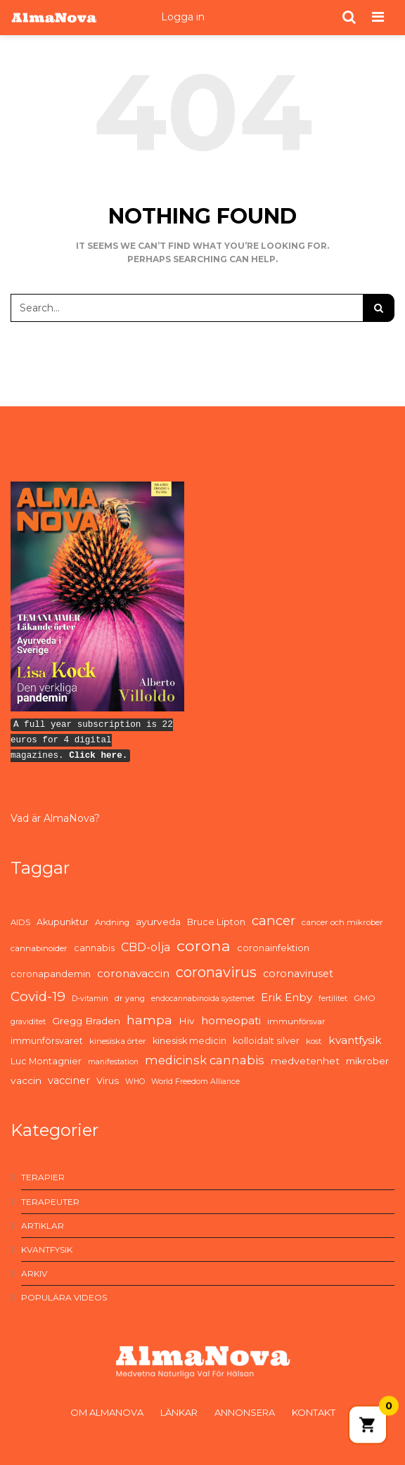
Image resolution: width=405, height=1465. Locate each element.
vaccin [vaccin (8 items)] (26, 1080)
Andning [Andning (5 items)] (112, 922)
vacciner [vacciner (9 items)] (69, 1080)
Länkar (179, 1412)
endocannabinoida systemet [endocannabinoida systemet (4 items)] (203, 998)
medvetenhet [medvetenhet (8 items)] (305, 1060)
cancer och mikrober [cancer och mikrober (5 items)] (342, 922)
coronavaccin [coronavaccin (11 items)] (133, 973)
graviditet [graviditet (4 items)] (28, 1021)
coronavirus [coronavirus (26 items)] (216, 972)
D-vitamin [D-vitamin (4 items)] (90, 998)
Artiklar (42, 1225)
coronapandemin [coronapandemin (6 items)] (51, 974)
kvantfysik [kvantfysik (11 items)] (355, 1040)
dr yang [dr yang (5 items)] (130, 998)
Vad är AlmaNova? (55, 818)
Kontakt (313, 1412)
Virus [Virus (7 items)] (107, 1080)
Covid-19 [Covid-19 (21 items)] (38, 996)
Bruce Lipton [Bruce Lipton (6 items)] (216, 922)
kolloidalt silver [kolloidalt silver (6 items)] (266, 1040)
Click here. (98, 756)
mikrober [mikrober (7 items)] (367, 1060)
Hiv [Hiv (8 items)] (187, 1020)
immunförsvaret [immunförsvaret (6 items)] (47, 1040)
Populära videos (64, 1297)
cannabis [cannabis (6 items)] (94, 948)
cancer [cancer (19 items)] (273, 920)
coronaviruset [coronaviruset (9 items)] (298, 973)
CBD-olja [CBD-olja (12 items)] (145, 947)
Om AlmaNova (106, 1412)
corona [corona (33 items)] (203, 945)
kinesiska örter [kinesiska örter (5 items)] (117, 1041)
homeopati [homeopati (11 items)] (231, 1020)
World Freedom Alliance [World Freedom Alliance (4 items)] (195, 1081)
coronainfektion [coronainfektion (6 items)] (273, 948)
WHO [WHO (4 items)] (135, 1081)
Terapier (43, 1177)
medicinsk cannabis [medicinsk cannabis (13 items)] (204, 1060)
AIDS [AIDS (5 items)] (20, 922)
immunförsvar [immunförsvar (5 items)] (296, 1021)
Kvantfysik (46, 1249)
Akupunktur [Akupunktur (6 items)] (63, 922)
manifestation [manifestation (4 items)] (113, 1061)
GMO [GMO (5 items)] (364, 998)
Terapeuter (50, 1201)
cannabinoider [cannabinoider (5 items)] (39, 948)
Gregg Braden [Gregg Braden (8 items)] (86, 1020)
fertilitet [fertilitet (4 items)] (333, 998)
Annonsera (244, 1412)
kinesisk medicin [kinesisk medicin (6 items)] (189, 1040)
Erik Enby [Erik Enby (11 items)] (286, 997)
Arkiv (34, 1273)
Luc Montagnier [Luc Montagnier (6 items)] (46, 1061)
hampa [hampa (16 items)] (149, 1019)
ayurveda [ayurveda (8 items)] (158, 921)
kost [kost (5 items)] (314, 1041)
